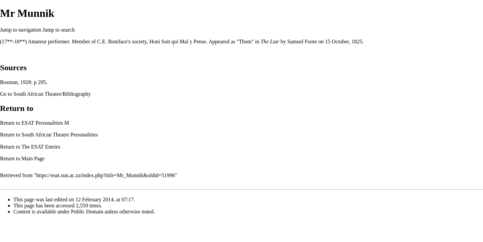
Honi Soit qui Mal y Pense (177, 41)
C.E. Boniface (112, 41)
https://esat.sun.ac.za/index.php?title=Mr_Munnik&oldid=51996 (105, 175)
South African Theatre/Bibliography (52, 94)
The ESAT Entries (40, 147)
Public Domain (87, 211)
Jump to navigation (20, 30)
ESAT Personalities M (45, 123)
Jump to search (59, 30)
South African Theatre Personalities (59, 134)
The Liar (270, 41)
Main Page (33, 158)
